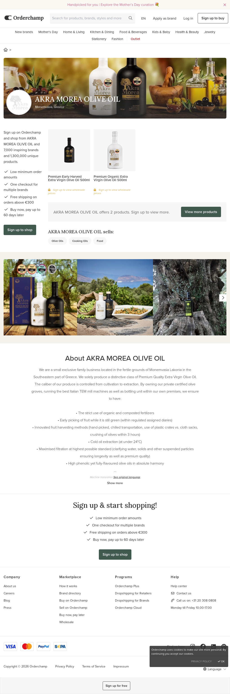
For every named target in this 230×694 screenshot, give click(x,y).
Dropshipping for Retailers (133, 593)
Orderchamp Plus (127, 586)
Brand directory (70, 593)
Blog (7, 600)
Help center (179, 586)
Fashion (117, 38)
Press (7, 607)
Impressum (121, 666)
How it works (68, 586)
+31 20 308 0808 (204, 600)
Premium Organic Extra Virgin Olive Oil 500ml (111, 178)
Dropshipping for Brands (132, 600)
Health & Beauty (187, 31)
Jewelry (209, 31)
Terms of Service (93, 666)
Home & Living (74, 31)
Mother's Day (48, 31)
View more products (201, 211)
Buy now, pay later (72, 615)
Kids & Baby (161, 31)
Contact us (184, 593)
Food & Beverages (133, 31)
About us (10, 586)
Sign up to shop (19, 229)
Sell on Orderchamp (73, 607)
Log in (188, 18)
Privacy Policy (64, 666)
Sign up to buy (212, 18)
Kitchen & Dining (102, 31)
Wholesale (66, 622)
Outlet (135, 38)
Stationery (99, 38)
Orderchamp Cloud (128, 607)
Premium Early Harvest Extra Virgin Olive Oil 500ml (69, 178)
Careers (9, 593)
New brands (24, 31)
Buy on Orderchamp (73, 600)
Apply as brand (164, 18)
